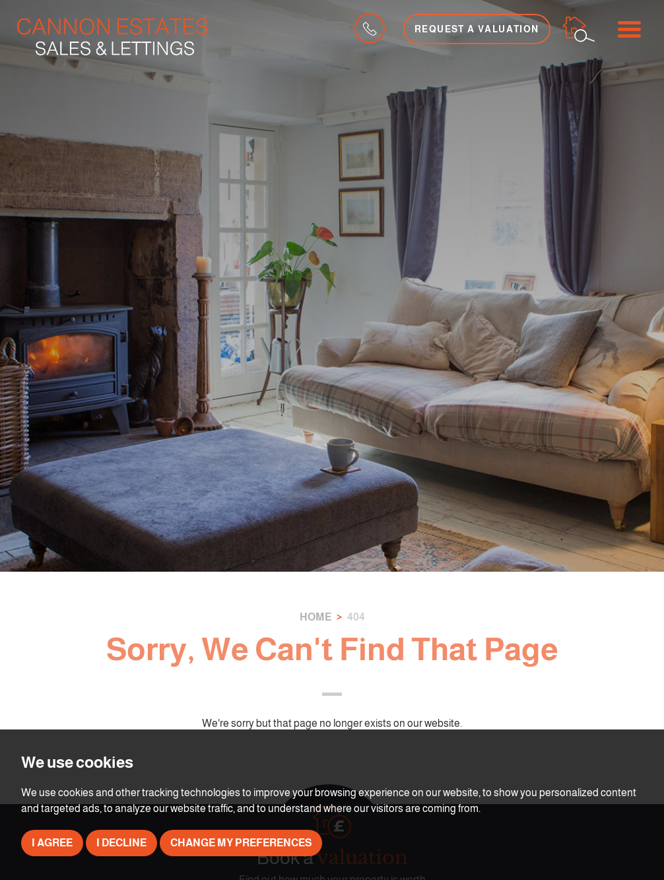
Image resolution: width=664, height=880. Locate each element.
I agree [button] (52, 842)
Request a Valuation (477, 29)
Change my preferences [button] (241, 842)
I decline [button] (121, 842)
